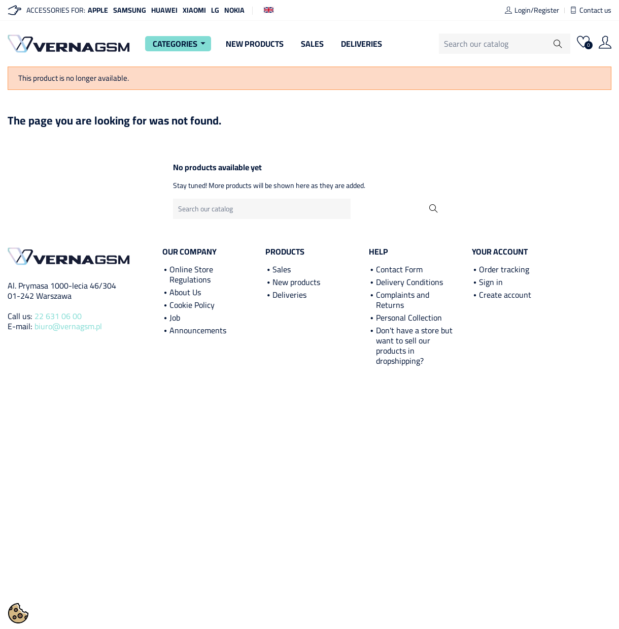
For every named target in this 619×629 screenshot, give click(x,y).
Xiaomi (194, 10)
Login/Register (532, 10)
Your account (500, 251)
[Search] (504, 44)
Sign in (491, 282)
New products (296, 282)
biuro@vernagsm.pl (68, 326)
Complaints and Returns (402, 299)
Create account (505, 294)
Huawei (164, 10)
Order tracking (504, 269)
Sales (312, 43)
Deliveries (361, 43)
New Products (255, 43)
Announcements (197, 330)
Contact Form (399, 269)
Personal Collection (409, 317)
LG (215, 10)
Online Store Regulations (191, 274)
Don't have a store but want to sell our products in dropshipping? (414, 345)
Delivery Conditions (409, 282)
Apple (98, 10)
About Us (185, 292)
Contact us (590, 10)
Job (174, 317)
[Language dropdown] (268, 9)
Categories (181, 43)
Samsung (129, 10)
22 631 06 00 (58, 316)
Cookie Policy (192, 304)
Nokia (234, 10)
